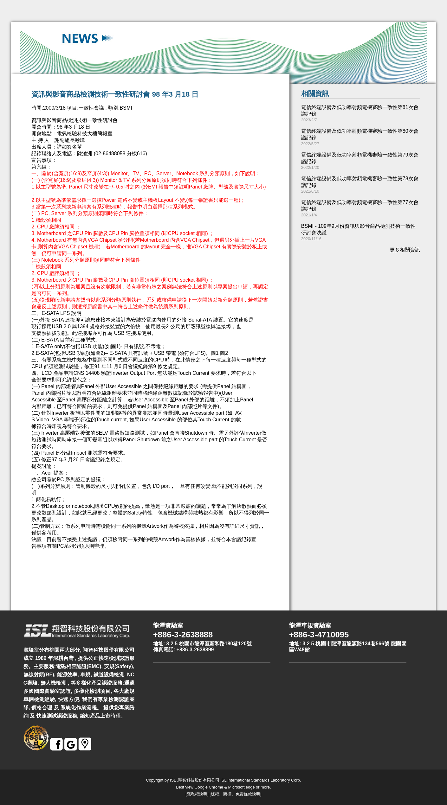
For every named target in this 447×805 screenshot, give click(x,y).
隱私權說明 (197, 794)
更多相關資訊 (405, 249)
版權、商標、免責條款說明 (235, 794)
